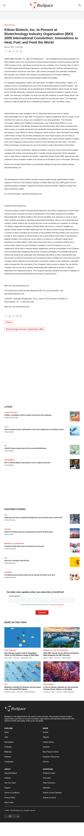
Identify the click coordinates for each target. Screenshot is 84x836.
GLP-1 (6, 427)
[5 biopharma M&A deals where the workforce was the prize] (75, 548)
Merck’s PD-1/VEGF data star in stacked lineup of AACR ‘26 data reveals (28, 532)
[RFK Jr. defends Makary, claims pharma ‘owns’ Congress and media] (75, 464)
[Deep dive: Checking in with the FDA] (75, 562)
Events (9, 322)
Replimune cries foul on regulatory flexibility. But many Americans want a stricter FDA (33, 517)
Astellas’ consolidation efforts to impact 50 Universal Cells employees (27, 415)
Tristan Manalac (9, 432)
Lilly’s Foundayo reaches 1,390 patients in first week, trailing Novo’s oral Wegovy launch (34, 429)
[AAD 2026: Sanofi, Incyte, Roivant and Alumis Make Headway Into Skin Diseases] (61, 637)
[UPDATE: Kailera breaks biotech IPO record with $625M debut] (75, 450)
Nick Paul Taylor (9, 534)
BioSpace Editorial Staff (11, 417)
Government (9, 460)
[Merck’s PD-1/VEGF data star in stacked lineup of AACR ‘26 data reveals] (75, 533)
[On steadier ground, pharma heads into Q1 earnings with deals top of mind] (75, 576)
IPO (5, 445)
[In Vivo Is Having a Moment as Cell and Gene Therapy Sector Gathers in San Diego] (61, 671)
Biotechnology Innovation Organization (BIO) (25, 329)
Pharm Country (9, 25)
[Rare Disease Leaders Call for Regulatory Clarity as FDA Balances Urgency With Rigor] (22, 637)
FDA (5, 515)
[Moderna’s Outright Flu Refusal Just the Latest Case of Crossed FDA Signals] (22, 671)
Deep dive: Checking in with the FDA (16, 560)
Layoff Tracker (10, 412)
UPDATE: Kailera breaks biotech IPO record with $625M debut (25, 448)
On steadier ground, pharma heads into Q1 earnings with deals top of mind (29, 575)
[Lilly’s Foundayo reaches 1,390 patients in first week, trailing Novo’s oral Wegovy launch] (75, 431)
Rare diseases (10, 650)
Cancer (7, 529)
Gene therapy (49, 684)
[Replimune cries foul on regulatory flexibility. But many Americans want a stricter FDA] (75, 519)
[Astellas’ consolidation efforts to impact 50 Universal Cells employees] (75, 416)
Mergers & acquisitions (14, 543)
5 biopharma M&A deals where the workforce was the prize (24, 546)
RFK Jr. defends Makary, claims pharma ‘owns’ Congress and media (27, 463)
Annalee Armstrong (10, 549)
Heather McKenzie (9, 520)
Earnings (8, 572)
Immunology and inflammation (55, 650)
